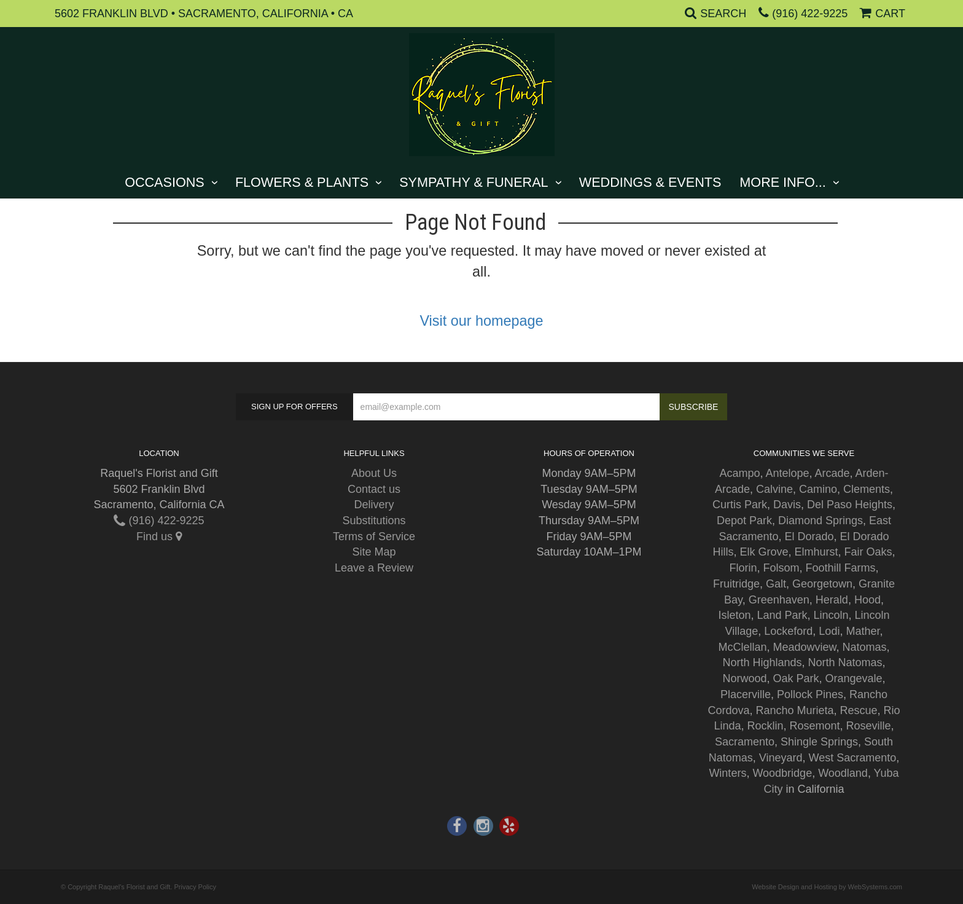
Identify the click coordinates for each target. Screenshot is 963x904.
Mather (862, 631)
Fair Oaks (868, 552)
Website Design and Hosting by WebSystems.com (827, 886)
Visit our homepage (481, 321)
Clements (866, 489)
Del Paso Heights (849, 504)
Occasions (165, 182)
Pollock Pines (810, 694)
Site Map (374, 552)
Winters (727, 773)
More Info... (782, 182)
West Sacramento (853, 758)
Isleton (734, 615)
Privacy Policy (195, 886)
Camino (818, 489)
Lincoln (831, 615)
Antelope (787, 473)
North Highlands (761, 662)
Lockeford (788, 631)
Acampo (739, 473)
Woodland (843, 773)
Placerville (745, 694)
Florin (743, 568)
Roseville (868, 726)
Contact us (374, 489)
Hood (867, 600)
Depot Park (744, 520)
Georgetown (822, 584)
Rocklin (765, 726)
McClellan (742, 647)
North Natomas (845, 662)
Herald (832, 600)
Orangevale (854, 678)
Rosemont (815, 726)
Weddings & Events (650, 182)
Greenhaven (779, 600)
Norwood (744, 678)
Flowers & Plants (301, 182)
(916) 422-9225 (810, 13)
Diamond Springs (820, 520)
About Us (374, 473)
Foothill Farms (841, 568)
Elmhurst (816, 552)
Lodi (829, 631)
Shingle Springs (819, 742)
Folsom (781, 568)
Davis (787, 504)
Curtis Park (739, 504)
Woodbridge (782, 773)
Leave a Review (374, 568)
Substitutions (373, 520)
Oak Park (796, 678)
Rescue (859, 710)
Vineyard (781, 758)
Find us (159, 536)
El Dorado (808, 536)
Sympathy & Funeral (473, 182)
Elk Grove (763, 552)
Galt (776, 584)
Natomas (865, 647)
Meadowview (804, 647)
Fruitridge (736, 584)
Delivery (374, 504)
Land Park (782, 615)
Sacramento (744, 742)
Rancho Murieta (794, 710)
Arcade (832, 473)
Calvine (774, 489)
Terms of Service (374, 536)
